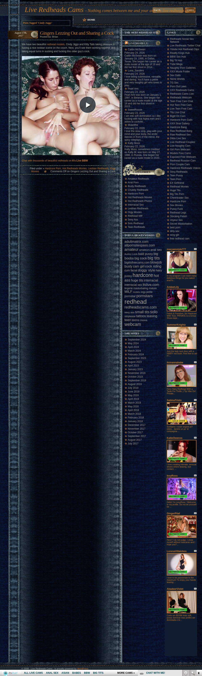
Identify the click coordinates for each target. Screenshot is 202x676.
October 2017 (135, 432)
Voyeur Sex (176, 220)
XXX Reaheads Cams (182, 90)
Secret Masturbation (181, 223)
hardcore (143, 275)
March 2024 (134, 350)
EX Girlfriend (177, 182)
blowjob (156, 262)
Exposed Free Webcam (183, 156)
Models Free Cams (180, 153)
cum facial (130, 270)
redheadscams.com (140, 307)
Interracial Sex (136, 204)
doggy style (146, 270)
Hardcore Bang (178, 127)
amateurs (144, 249)
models (136, 292)
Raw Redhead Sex (180, 134)
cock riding (153, 266)
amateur (131, 249)
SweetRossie (135, 109)
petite (149, 292)
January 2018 (135, 421)
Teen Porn (175, 179)
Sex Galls (175, 75)
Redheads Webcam (181, 97)
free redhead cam (179, 238)
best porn (175, 227)
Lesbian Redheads (98, 168)
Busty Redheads (137, 186)
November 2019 (136, 373)
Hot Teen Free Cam (181, 105)
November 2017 (136, 428)
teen (127, 320)
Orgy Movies (135, 212)
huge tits (137, 280)
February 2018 (136, 417)
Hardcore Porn (53, 168)
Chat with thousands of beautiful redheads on (55, 160)
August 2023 (135, 361)
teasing (152, 316)
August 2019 (135, 384)
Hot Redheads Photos (140, 201)
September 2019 (137, 380)
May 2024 (133, 343)
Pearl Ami (133, 88)
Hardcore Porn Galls (181, 119)
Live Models (137, 43)
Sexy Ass (133, 219)
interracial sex (133, 284)
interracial (151, 280)
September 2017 (137, 436)
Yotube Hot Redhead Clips (184, 49)
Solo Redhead (135, 223)
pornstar (130, 296)
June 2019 (133, 391)
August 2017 (135, 439)
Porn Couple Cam (180, 164)
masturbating (140, 288)
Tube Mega (176, 64)
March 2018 (134, 413)
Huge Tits (175, 190)
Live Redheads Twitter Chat (185, 45)
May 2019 (133, 395)
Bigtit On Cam (178, 116)
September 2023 (137, 358)
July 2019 (133, 387)
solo (153, 312)
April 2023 (133, 365)
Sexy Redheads (179, 171)
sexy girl (174, 234)
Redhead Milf (135, 215)
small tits (142, 312)
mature (153, 288)
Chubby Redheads (138, 189)
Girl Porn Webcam (180, 149)
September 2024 (137, 339)
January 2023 (135, 369)
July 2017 (133, 443)
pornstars (144, 296)
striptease (129, 316)
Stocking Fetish (178, 216)
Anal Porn (133, 182)
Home (91, 19)
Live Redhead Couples (182, 142)
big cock (140, 258)
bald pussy (145, 254)
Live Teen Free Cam (181, 108)
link (198, 611)
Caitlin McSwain (136, 49)
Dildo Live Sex (178, 138)
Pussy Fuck (176, 208)
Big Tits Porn (177, 194)
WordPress (82, 668)
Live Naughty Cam (180, 145)
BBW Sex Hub (178, 56)
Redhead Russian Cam (183, 160)
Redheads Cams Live (182, 93)
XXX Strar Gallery (180, 123)
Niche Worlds (177, 79)
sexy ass (129, 312)
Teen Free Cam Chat (181, 101)
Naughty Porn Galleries (183, 67)
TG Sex (174, 82)
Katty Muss (134, 143)
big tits (154, 258)
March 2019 (134, 402)
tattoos (141, 316)
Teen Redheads (136, 227)
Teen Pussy (176, 175)
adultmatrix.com (136, 241)
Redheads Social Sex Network (182, 40)
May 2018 (133, 406)
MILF (128, 291)
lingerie (128, 288)
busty (128, 266)
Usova (143, 320)
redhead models (56, 44)
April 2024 (133, 347)
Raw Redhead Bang (181, 131)
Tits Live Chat (177, 112)
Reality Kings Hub (180, 53)
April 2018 (133, 410)
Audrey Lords (130, 254)
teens (135, 320)
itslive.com (151, 285)
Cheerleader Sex (179, 197)
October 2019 (135, 376)
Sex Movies (176, 205)
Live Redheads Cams (54, 9)
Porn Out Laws (178, 86)
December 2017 (136, 425)
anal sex (156, 249)
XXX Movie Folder (180, 71)
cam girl (138, 266)
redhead (135, 301)
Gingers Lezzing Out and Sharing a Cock (77, 33)
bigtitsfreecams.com (137, 262)
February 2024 (136, 354)
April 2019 (133, 399)
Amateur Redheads (138, 178)
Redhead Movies (179, 186)
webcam (132, 324)
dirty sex (174, 231)
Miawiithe (133, 125)
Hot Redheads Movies (74, 168)
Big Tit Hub (176, 60)
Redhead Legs (178, 212)
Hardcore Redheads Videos (185, 168)
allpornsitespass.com (139, 245)
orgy (143, 292)
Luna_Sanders (136, 70)
